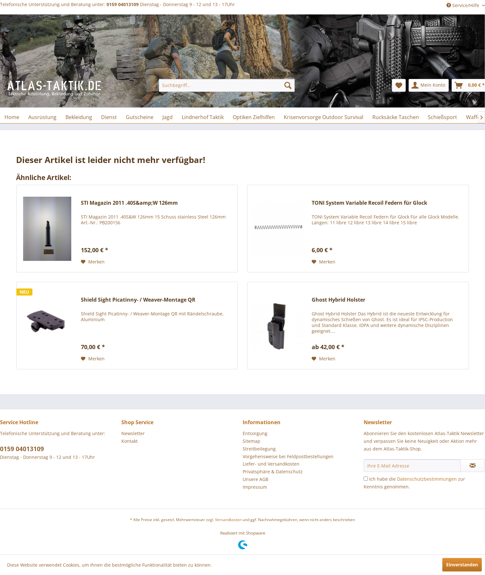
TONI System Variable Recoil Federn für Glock (369, 203)
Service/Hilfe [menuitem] (463, 5)
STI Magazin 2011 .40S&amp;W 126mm (129, 203)
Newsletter (133, 433)
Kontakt (129, 441)
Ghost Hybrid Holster (338, 299)
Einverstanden (462, 565)
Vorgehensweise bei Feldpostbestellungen (288, 456)
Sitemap (251, 441)
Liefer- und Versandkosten (271, 464)
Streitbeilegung (259, 449)
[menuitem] (227, 85)
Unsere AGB (255, 479)
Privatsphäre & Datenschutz (273, 471)
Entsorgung (255, 433)
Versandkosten (228, 519)
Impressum (255, 487)
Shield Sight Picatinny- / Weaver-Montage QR (138, 299)
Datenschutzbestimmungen (427, 479)
